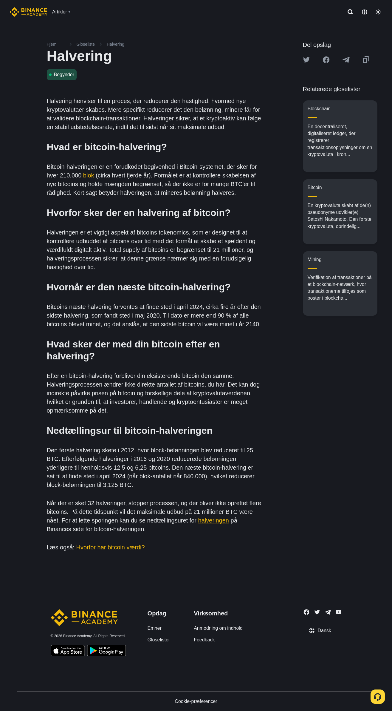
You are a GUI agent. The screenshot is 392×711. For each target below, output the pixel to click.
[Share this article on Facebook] (326, 59)
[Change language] (364, 12)
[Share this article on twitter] (306, 59)
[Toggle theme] (378, 12)
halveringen (213, 520)
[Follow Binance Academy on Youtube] (339, 612)
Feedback (204, 639)
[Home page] (28, 12)
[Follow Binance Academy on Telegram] (328, 612)
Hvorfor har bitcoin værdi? (110, 547)
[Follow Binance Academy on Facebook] (306, 612)
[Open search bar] (348, 12)
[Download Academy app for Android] (106, 651)
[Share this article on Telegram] (346, 59)
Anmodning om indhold (218, 628)
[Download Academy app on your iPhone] (68, 651)
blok (88, 175)
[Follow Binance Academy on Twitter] (317, 612)
